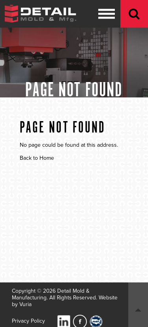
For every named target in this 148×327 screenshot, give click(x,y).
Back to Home (37, 158)
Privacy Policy (28, 321)
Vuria (25, 304)
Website (108, 297)
